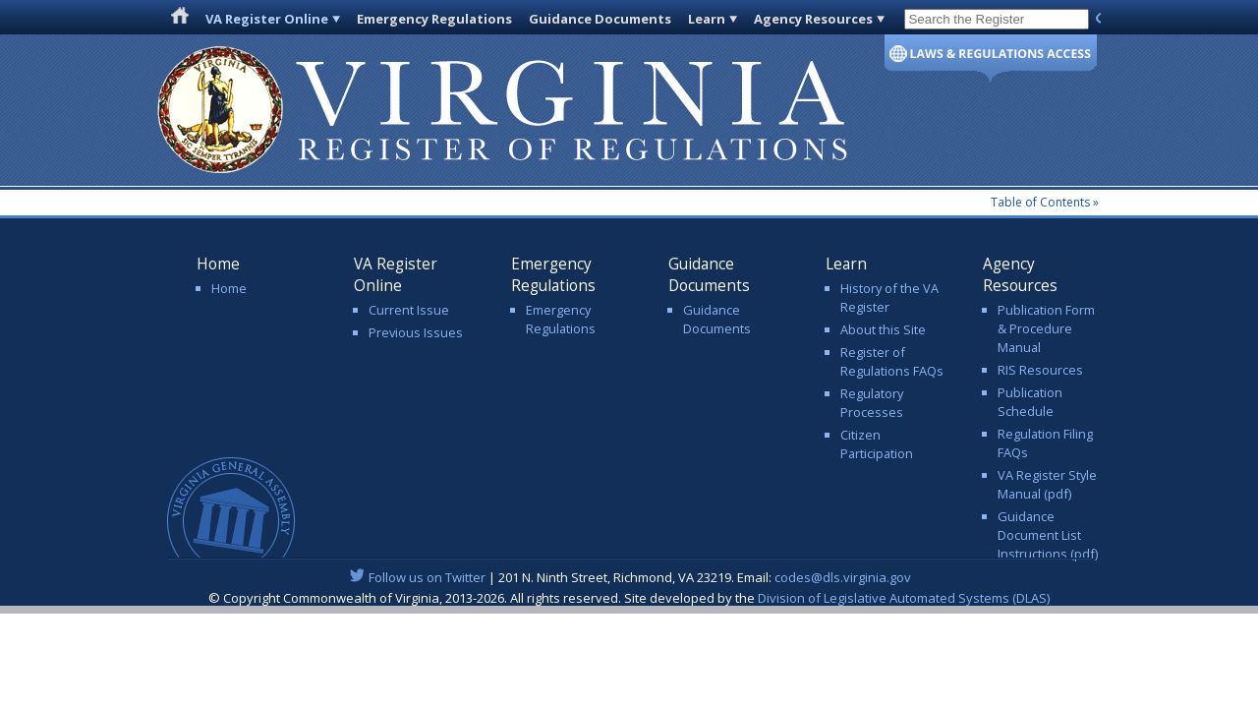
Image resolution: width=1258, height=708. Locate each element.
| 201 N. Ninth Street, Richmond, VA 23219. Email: (629, 577)
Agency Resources (813, 19)
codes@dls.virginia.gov (842, 577)
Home (229, 288)
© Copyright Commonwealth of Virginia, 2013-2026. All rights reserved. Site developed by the (629, 598)
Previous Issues (416, 332)
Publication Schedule (1030, 402)
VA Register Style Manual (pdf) (1047, 484)
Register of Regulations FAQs (892, 361)
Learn (706, 19)
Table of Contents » (1045, 202)
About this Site (883, 329)
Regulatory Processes (871, 402)
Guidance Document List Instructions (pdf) (1048, 534)
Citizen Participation (876, 444)
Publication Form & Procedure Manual (1046, 328)
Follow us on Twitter (427, 577)
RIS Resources (1040, 370)
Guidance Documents (600, 19)
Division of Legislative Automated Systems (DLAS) (904, 598)
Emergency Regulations (434, 19)
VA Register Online (266, 19)
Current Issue (409, 310)
